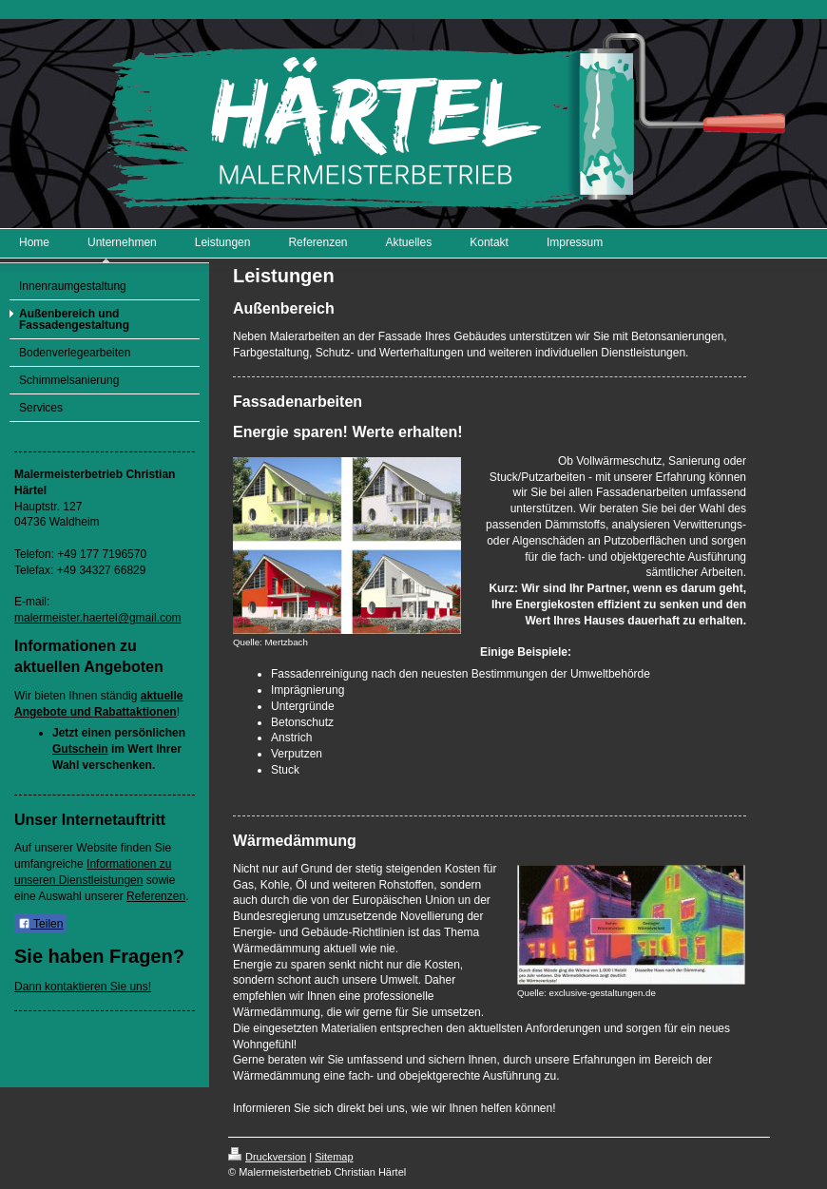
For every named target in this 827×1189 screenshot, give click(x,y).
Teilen (40, 923)
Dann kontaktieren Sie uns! (82, 986)
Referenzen (155, 896)
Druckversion (267, 1156)
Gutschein (80, 749)
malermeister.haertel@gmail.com (98, 617)
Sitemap (334, 1156)
